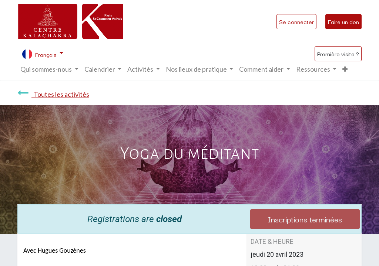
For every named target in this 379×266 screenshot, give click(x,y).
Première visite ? (338, 53)
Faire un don (343, 21)
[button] (345, 69)
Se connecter (296, 21)
